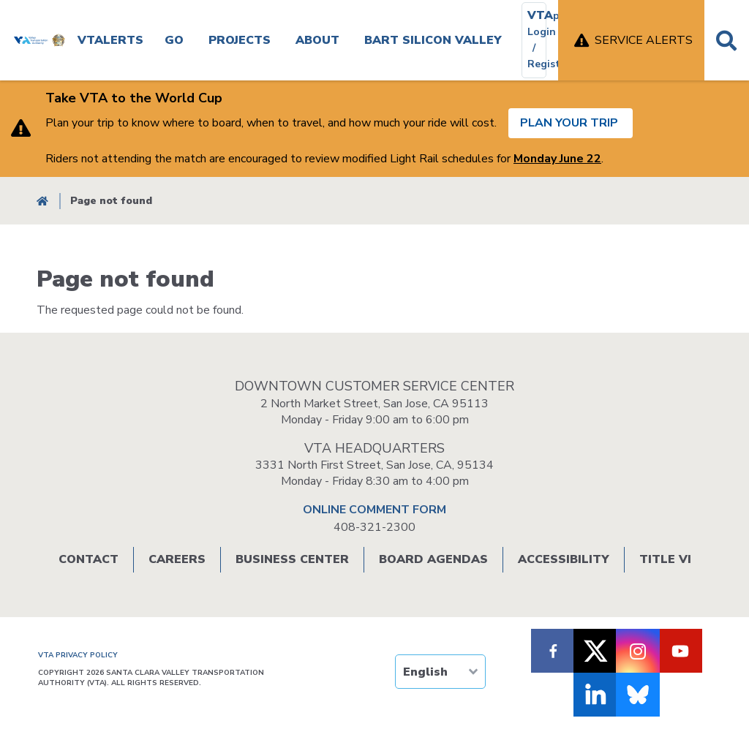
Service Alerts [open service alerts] (644, 40)
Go (174, 40)
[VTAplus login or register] (534, 40)
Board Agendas (433, 559)
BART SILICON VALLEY (433, 40)
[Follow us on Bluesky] (638, 695)
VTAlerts (110, 40)
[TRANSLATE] (440, 671)
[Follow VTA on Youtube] (680, 651)
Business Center (292, 559)
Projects (239, 40)
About (317, 40)
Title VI (665, 559)
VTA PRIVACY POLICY (78, 655)
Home (42, 201)
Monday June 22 (557, 159)
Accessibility (563, 559)
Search (726, 40)
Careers (177, 559)
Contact (88, 559)
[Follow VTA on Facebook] (553, 651)
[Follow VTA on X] (595, 651)
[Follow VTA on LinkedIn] (595, 695)
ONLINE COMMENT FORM (374, 510)
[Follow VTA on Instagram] (638, 651)
